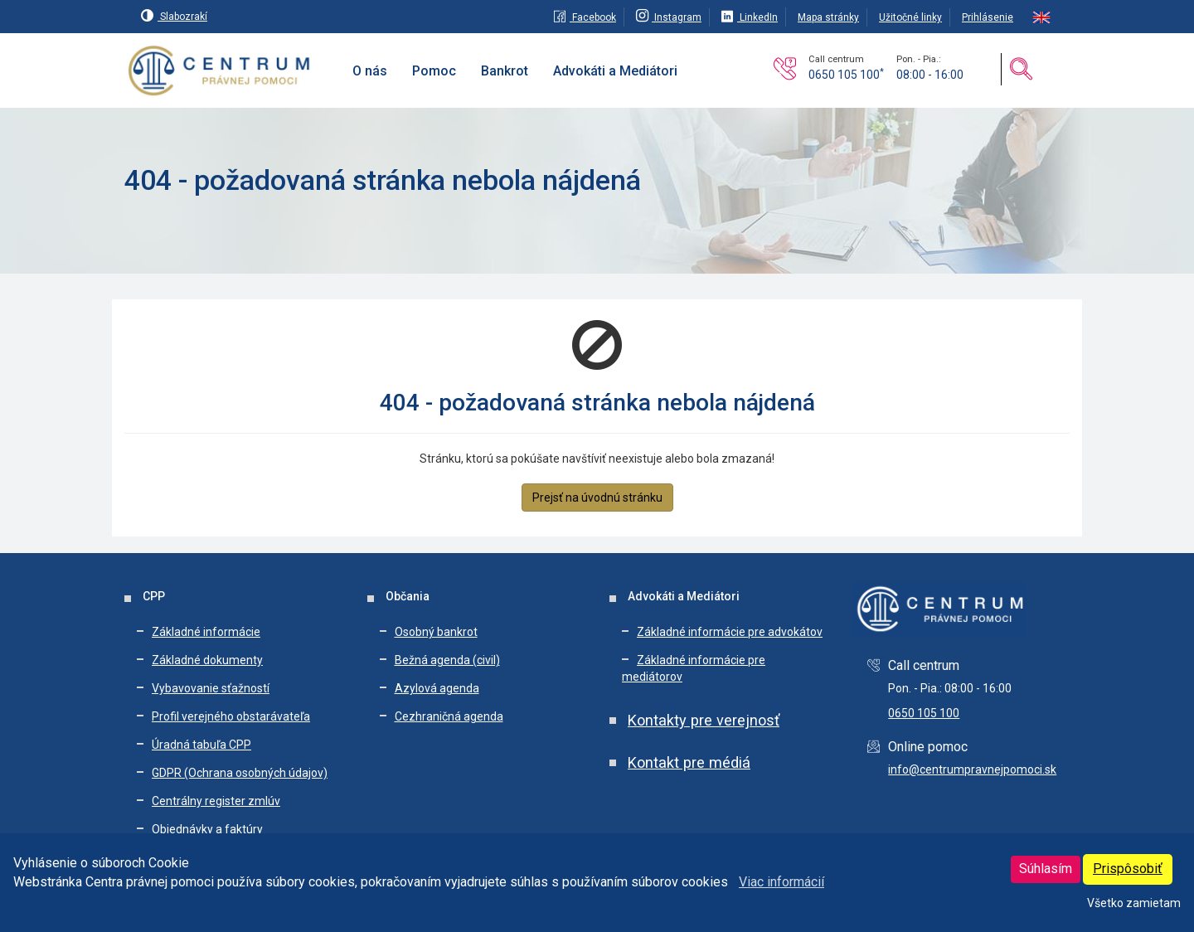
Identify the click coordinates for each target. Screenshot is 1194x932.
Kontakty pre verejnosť (703, 720)
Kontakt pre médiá (689, 762)
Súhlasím (1045, 868)
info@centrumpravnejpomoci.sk (972, 769)
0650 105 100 (846, 74)
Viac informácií (781, 882)
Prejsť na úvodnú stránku (597, 497)
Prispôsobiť (1127, 868)
